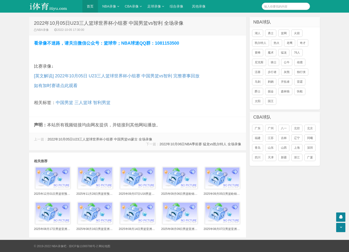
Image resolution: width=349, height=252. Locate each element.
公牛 (287, 62)
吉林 (284, 138)
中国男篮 (64, 102)
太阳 (258, 101)
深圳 (310, 147)
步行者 (272, 72)
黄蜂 (258, 52)
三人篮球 (83, 102)
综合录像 (176, 6)
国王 (271, 101)
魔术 (271, 52)
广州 (271, 128)
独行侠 (301, 72)
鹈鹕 (271, 81)
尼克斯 (259, 62)
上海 (297, 147)
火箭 (297, 33)
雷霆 (300, 81)
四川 (258, 157)
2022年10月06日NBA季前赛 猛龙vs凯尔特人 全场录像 (200, 144)
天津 (271, 157)
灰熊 (287, 72)
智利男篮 (102, 102)
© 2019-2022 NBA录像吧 (50, 246)
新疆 (284, 157)
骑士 (274, 62)
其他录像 (199, 6)
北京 (310, 128)
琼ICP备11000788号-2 (83, 246)
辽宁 (297, 138)
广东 (258, 128)
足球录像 (154, 6)
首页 (90, 6)
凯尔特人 (260, 43)
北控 (297, 128)
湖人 (258, 33)
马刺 (258, 81)
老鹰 (290, 43)
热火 (276, 43)
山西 (284, 147)
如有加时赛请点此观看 (56, 85)
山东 (271, 147)
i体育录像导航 (53, 6)
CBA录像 (132, 6)
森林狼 (285, 91)
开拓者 (285, 81)
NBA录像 (109, 6)
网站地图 (104, 246)
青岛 (258, 147)
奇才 (303, 43)
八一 (284, 128)
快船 (300, 91)
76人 (297, 52)
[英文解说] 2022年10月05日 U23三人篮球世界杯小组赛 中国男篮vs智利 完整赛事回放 (116, 75)
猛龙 (284, 52)
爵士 (258, 91)
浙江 (297, 157)
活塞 (258, 72)
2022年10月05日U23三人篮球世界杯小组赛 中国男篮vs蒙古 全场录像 (100, 139)
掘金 (271, 91)
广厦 (310, 157)
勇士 (271, 33)
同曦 (310, 138)
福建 (258, 138)
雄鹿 (300, 62)
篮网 (284, 33)
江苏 (271, 138)
